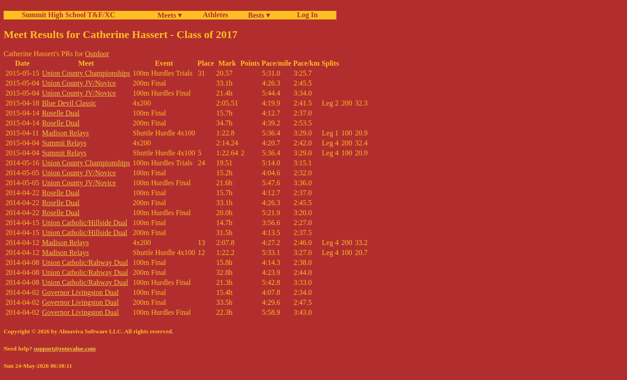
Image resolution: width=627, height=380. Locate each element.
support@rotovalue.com (65, 348)
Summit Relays (64, 143)
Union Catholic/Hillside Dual (84, 222)
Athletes (215, 15)
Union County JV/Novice (79, 83)
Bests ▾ (259, 15)
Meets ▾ (170, 15)
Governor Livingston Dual (80, 292)
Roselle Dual (61, 113)
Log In (305, 15)
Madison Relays (65, 133)
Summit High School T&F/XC (68, 15)
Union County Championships (86, 73)
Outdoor (97, 54)
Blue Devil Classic (69, 103)
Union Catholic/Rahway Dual (85, 262)
